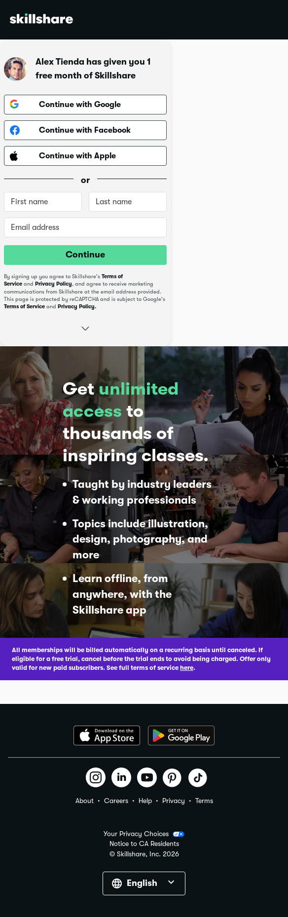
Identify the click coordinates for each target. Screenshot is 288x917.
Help (145, 801)
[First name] (43, 201)
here (186, 667)
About (84, 801)
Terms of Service (24, 306)
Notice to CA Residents (144, 843)
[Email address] (85, 227)
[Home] (41, 20)
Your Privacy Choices (144, 834)
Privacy (173, 801)
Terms (204, 801)
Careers (116, 801)
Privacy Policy (53, 284)
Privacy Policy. (77, 306)
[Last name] (128, 201)
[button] (85, 327)
